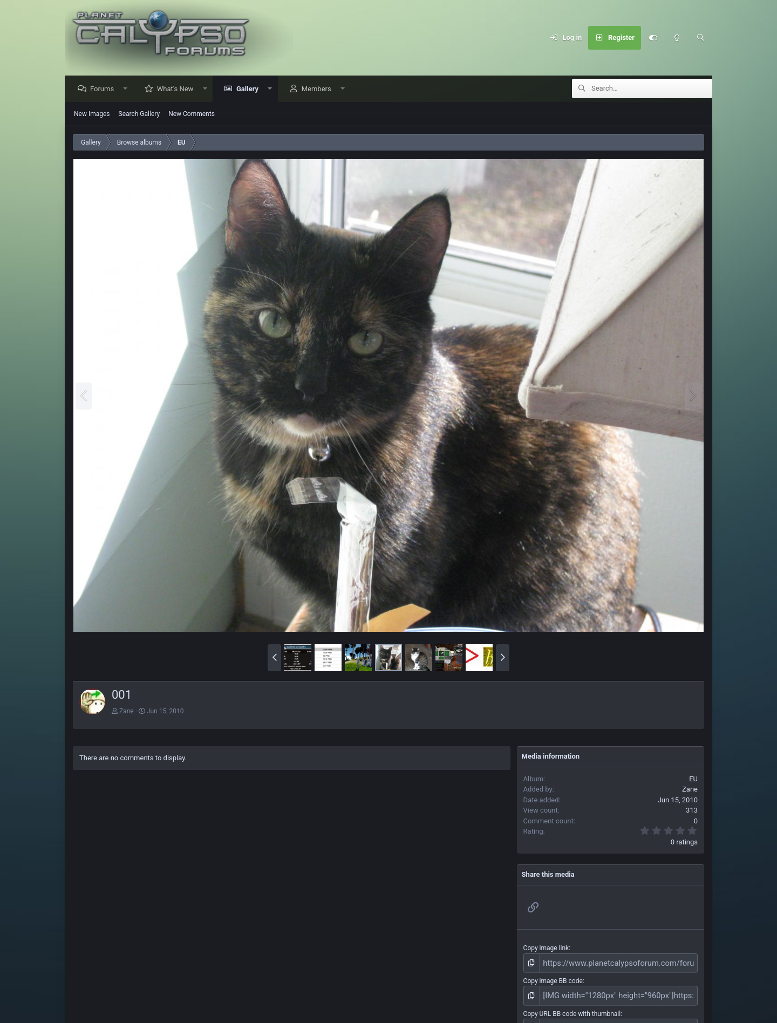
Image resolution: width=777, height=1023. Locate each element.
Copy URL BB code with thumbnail (572, 1009)
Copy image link (546, 948)
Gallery (250, 89)
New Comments (191, 114)
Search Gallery (139, 114)
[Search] (700, 38)
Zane (126, 711)
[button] (128, 89)
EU (693, 779)
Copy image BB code (553, 979)
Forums (105, 89)
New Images (92, 114)
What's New (178, 89)
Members (319, 89)
